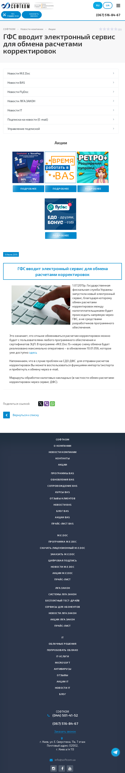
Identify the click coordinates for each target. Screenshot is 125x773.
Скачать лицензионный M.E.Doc (62, 547)
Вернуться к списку (21, 415)
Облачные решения (62, 643)
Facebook (62, 768)
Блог (62, 693)
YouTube (70, 768)
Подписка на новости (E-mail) (28, 119)
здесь (33, 352)
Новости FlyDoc (18, 92)
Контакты (62, 458)
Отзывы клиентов (62, 498)
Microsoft (62, 662)
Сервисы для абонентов (62, 606)
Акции (62, 464)
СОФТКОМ (62, 439)
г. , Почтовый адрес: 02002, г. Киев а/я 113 (62, 745)
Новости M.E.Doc (19, 73)
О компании (62, 445)
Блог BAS (62, 510)
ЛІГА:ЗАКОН (62, 587)
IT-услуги (62, 656)
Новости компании (63, 451)
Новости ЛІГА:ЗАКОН (21, 101)
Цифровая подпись (62, 560)
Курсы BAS (62, 492)
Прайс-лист (62, 579)
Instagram (53, 768)
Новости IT (15, 110)
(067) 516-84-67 (108, 15)
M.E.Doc (62, 535)
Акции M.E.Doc (62, 572)
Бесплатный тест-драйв (62, 600)
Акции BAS (62, 517)
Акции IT (63, 681)
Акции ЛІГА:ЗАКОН (62, 619)
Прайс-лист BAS (62, 523)
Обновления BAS (62, 479)
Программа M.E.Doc (62, 541)
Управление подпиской (24, 128)
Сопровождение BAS (62, 485)
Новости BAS (16, 82)
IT (62, 637)
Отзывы (62, 675)
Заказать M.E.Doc (62, 554)
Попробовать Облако (62, 649)
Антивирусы (62, 668)
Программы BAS (62, 473)
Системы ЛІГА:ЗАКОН (62, 594)
